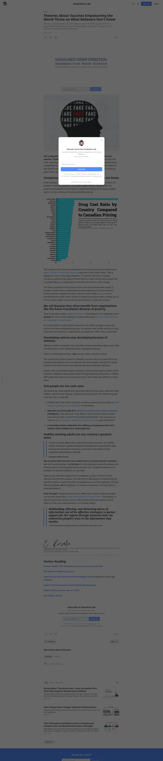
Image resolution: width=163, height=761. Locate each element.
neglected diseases (75, 313)
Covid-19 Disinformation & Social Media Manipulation (70, 585)
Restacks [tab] (57, 656)
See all (49, 742)
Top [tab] (46, 682)
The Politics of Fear (53, 595)
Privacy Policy (97, 176)
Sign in (156, 4)
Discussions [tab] (59, 682)
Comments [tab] (48, 656)
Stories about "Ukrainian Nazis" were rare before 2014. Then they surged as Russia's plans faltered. (70, 689)
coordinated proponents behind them (83, 496)
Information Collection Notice (80, 176)
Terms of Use (92, 174)
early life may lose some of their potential (96, 410)
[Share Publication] (138, 4)
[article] (81, 694)
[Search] (133, 4)
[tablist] (52, 656)
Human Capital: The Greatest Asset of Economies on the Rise (73, 566)
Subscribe (146, 4)
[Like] (46, 37)
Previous (50, 642)
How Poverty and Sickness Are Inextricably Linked (68, 576)
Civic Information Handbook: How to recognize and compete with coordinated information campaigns (69, 724)
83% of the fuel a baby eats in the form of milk (77, 420)
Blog (46, 12)
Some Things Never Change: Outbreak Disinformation (70, 707)
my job (103, 293)
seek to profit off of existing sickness (60, 272)
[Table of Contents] (2, 380)
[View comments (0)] (51, 37)
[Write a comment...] (83, 667)
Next (114, 642)
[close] (101, 140)
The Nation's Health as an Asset (58, 457)
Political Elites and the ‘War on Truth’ (62, 590)
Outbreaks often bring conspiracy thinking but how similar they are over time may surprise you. (72, 711)
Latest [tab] (51, 682)
